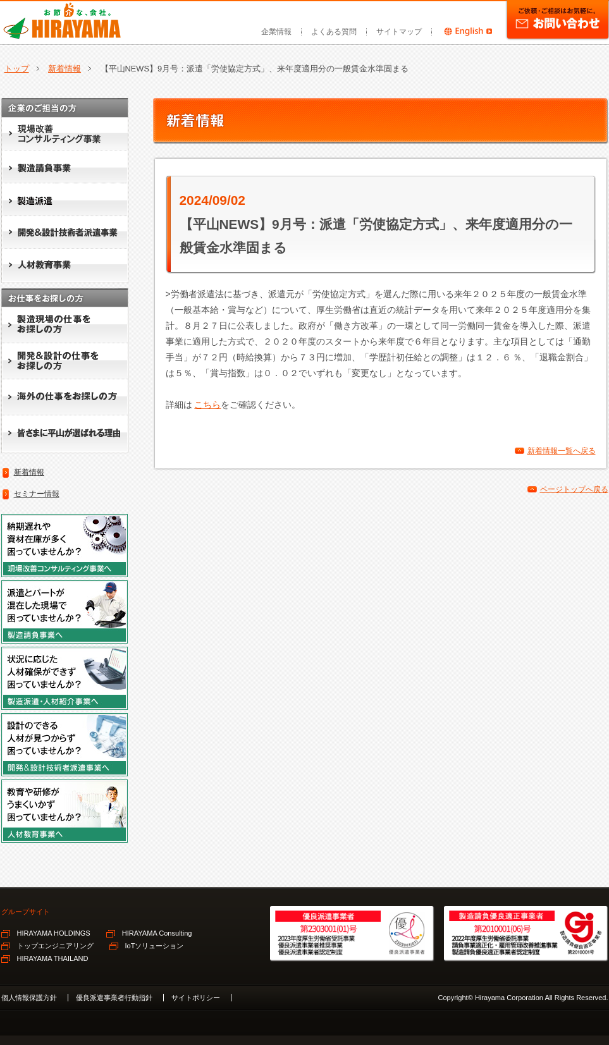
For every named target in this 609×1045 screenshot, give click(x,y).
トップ (16, 68)
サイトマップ (399, 31)
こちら (207, 405)
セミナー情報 (36, 493)
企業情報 (276, 31)
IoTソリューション (154, 946)
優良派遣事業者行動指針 (114, 997)
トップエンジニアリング (55, 946)
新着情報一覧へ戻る (561, 450)
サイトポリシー (195, 997)
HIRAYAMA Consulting (157, 933)
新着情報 (64, 68)
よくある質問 (334, 31)
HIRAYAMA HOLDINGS (53, 933)
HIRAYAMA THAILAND (53, 958)
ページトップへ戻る (574, 489)
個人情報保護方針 (29, 997)
